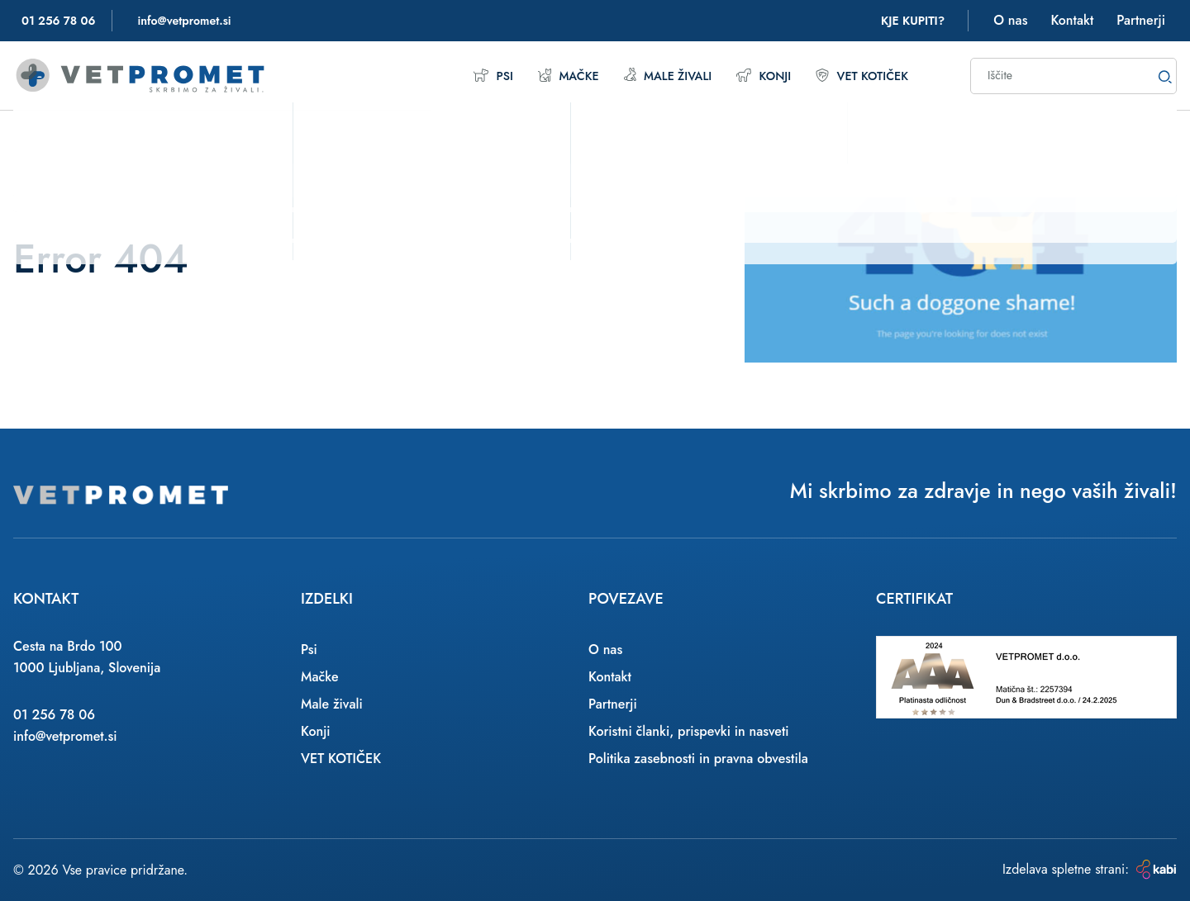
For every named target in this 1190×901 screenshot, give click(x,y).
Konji (754, 75)
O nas (1010, 20)
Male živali (653, 75)
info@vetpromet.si (65, 736)
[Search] (1165, 76)
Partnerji (1140, 20)
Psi (471, 75)
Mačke (548, 75)
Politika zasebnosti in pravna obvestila (698, 758)
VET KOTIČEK (858, 75)
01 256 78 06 (54, 714)
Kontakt (1071, 20)
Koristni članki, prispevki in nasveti (688, 731)
